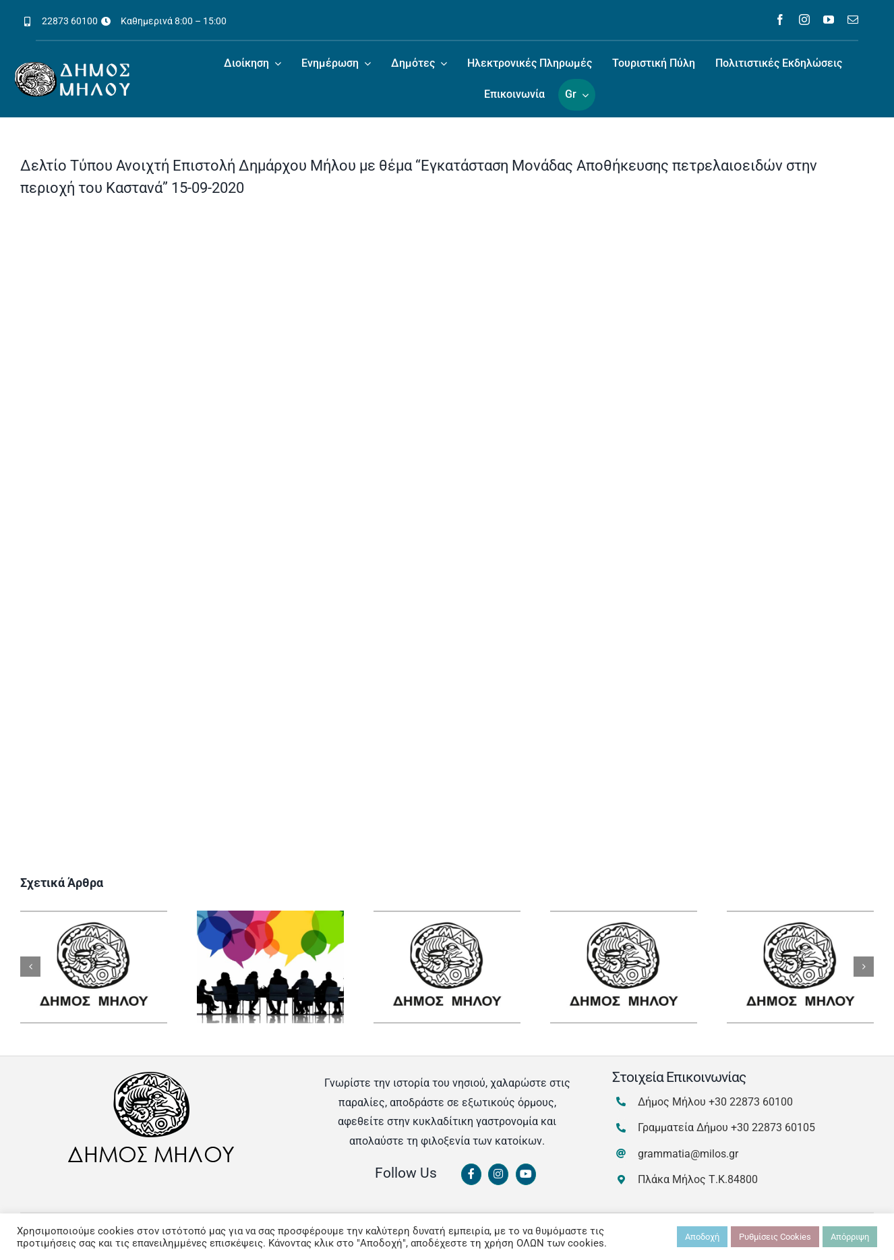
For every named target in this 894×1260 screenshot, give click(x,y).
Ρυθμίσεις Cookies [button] (775, 1237)
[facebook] (780, 19)
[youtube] (828, 19)
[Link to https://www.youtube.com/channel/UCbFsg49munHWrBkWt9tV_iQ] (526, 1174)
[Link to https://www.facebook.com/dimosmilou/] (471, 1174)
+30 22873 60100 (751, 1101)
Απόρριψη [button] (850, 1237)
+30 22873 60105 (773, 1127)
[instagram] (804, 19)
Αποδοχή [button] (702, 1237)
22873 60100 (70, 21)
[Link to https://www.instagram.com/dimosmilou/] (498, 1174)
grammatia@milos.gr (688, 1153)
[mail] (852, 19)
